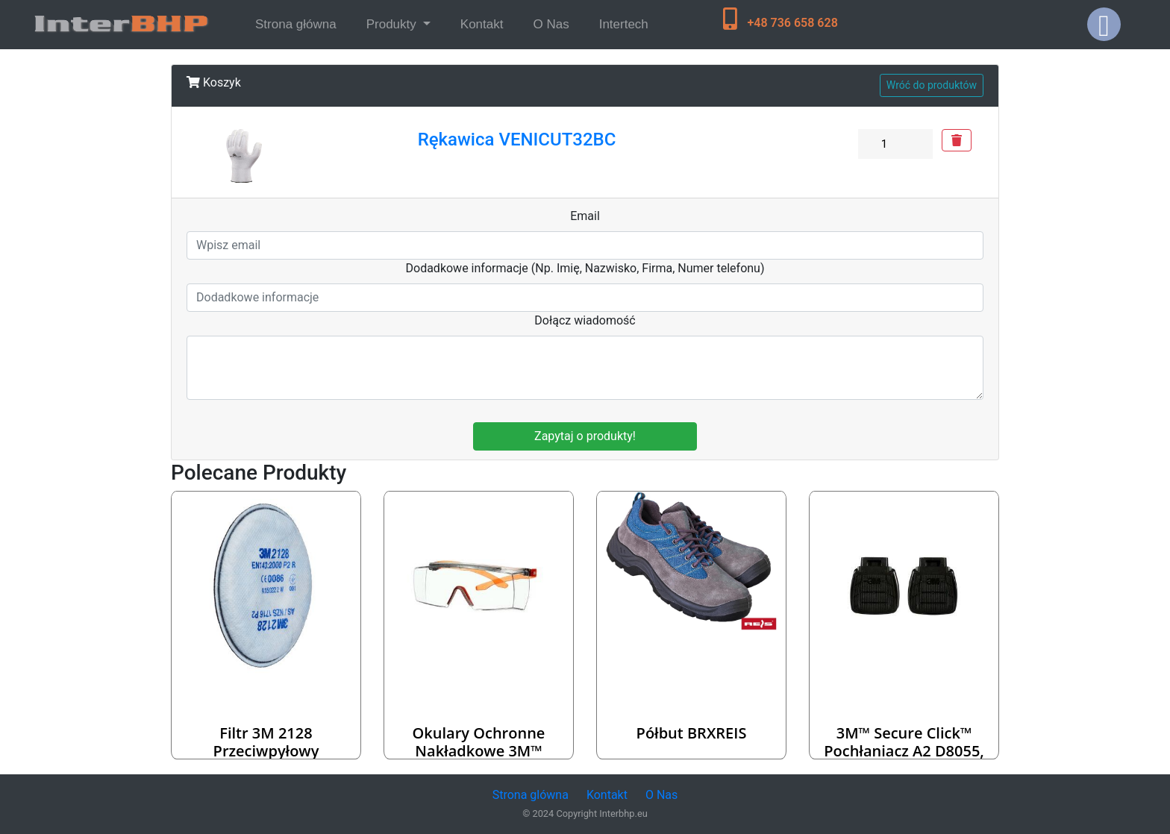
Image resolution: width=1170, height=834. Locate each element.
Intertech (623, 24)
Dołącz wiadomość (585, 320)
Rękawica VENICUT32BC (517, 139)
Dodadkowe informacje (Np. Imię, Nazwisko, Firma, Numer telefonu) (585, 268)
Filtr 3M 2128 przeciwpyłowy (266, 742)
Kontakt (482, 24)
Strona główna (298, 22)
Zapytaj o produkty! (585, 436)
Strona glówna (530, 795)
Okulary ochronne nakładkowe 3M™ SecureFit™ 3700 (479, 751)
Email (585, 216)
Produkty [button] (393, 24)
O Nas (551, 24)
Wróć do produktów (931, 85)
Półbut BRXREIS (691, 733)
